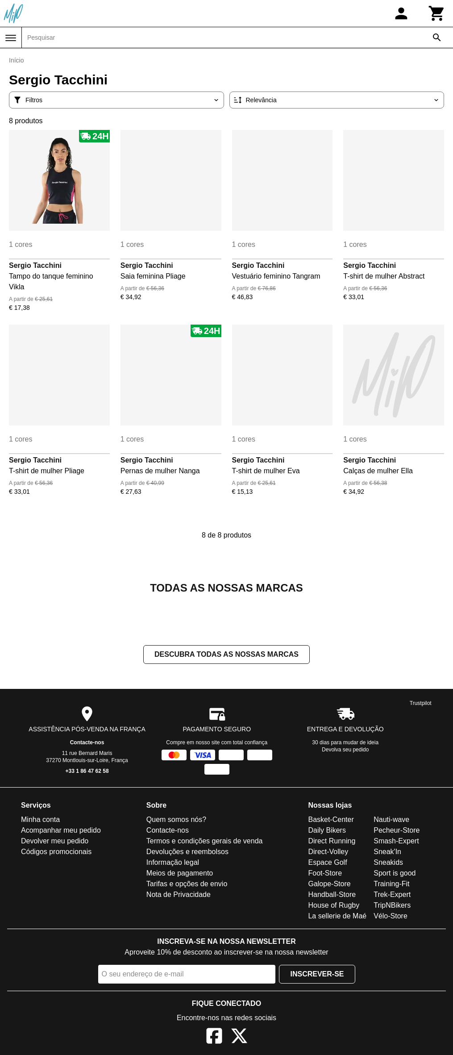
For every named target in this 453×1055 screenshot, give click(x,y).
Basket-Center (330, 819)
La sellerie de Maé (337, 916)
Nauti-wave (391, 819)
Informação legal (172, 862)
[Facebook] (214, 1037)
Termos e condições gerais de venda (204, 841)
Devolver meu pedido (54, 841)
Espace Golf (327, 862)
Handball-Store (332, 894)
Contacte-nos (87, 742)
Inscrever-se (317, 974)
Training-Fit (391, 884)
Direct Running (331, 841)
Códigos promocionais (56, 851)
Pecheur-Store (397, 830)
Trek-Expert (392, 894)
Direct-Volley (328, 851)
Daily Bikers (326, 830)
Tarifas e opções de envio (186, 884)
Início (16, 60)
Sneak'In (387, 851)
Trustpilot (421, 703)
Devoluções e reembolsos (187, 851)
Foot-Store (325, 873)
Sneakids (388, 862)
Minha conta (40, 819)
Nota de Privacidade (178, 894)
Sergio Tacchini (35, 265)
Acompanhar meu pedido (61, 830)
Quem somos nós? (176, 819)
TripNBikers (392, 905)
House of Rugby (333, 905)
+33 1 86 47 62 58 (87, 771)
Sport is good (395, 873)
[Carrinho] (437, 13)
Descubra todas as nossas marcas (226, 654)
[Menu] (10, 38)
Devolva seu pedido (345, 749)
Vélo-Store (390, 916)
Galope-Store (329, 884)
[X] (239, 1037)
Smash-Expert (396, 841)
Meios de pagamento (179, 873)
